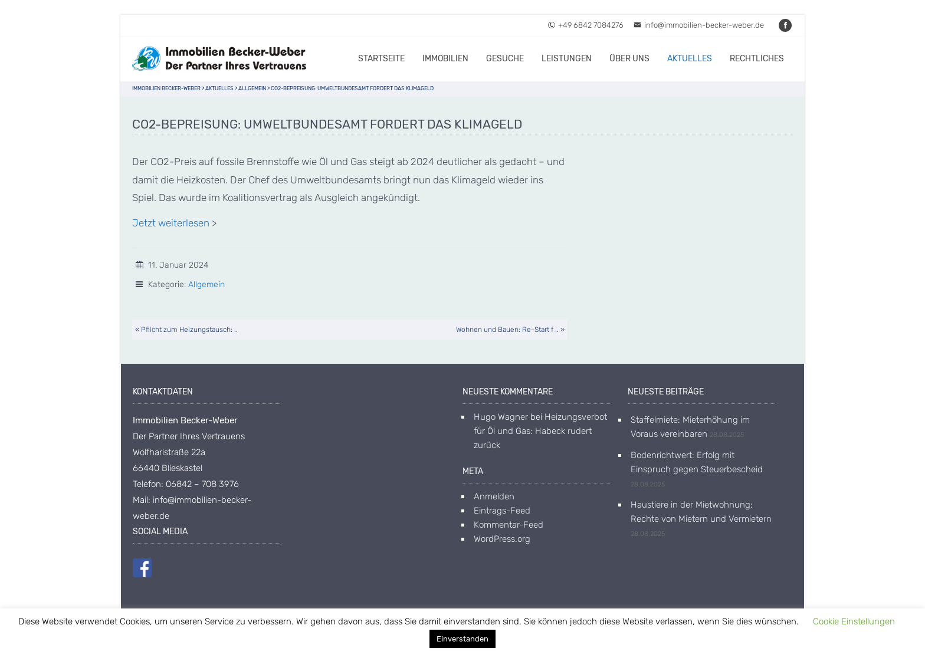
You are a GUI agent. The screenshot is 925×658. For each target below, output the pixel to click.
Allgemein (206, 284)
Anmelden (494, 496)
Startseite (381, 59)
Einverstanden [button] (462, 638)
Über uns (629, 59)
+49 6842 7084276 (585, 25)
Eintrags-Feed (502, 510)
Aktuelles (689, 59)
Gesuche (505, 59)
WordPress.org (502, 539)
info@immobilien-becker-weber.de (699, 25)
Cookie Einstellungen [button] (854, 621)
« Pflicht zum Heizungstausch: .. (186, 329)
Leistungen (567, 59)
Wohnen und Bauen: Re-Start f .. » (510, 329)
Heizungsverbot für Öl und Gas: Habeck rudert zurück (540, 431)
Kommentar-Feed (508, 524)
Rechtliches (757, 59)
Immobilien (445, 59)
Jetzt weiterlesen (170, 223)
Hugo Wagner (501, 417)
